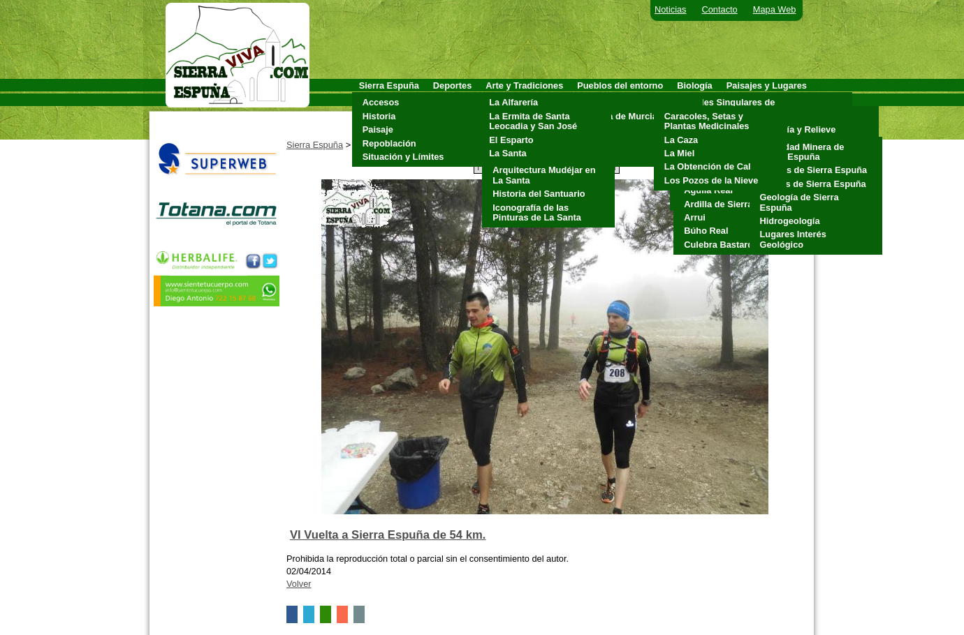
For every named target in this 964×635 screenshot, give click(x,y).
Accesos (381, 102)
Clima (769, 116)
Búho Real (706, 230)
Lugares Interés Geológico (793, 239)
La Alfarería (513, 102)
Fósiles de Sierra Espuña (813, 184)
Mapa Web (774, 9)
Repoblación (389, 143)
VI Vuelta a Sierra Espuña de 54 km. (387, 534)
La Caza (681, 140)
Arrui (695, 217)
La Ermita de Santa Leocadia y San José (533, 121)
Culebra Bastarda (721, 244)
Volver (299, 583)
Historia (379, 116)
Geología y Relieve (796, 129)
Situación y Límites (403, 156)
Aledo (593, 102)
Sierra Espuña (314, 145)
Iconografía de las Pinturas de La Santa (536, 212)
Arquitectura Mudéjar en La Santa (543, 175)
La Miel (679, 153)
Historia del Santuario (538, 193)
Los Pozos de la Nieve (711, 180)
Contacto (720, 9)
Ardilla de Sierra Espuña (735, 204)
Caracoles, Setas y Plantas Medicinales (707, 121)
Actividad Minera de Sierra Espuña (802, 152)
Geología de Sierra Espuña (799, 202)
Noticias (671, 9)
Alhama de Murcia (618, 116)
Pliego (593, 143)
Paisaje (378, 129)
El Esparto (511, 140)
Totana (594, 156)
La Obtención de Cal (707, 166)
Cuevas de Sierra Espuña (814, 170)
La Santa (507, 153)
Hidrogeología (790, 221)
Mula (590, 129)
